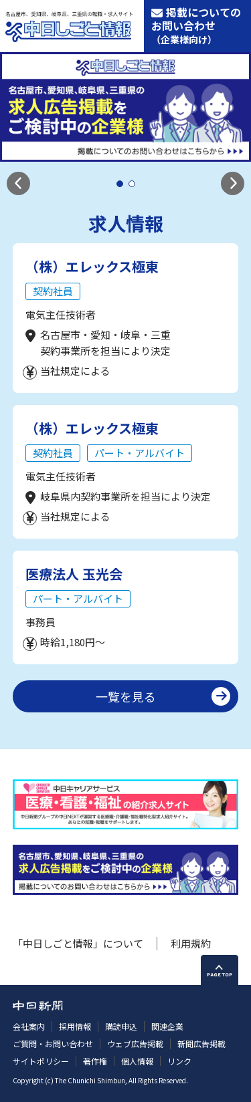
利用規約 (191, 943)
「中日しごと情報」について (78, 943)
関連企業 (167, 1026)
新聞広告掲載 (201, 1043)
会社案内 (29, 1026)
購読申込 (121, 1026)
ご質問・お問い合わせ (53, 1043)
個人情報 (137, 1061)
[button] (18, 183)
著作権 (95, 1061)
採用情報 (75, 1026)
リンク (179, 1061)
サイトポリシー (41, 1061)
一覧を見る (126, 696)
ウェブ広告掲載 (135, 1043)
